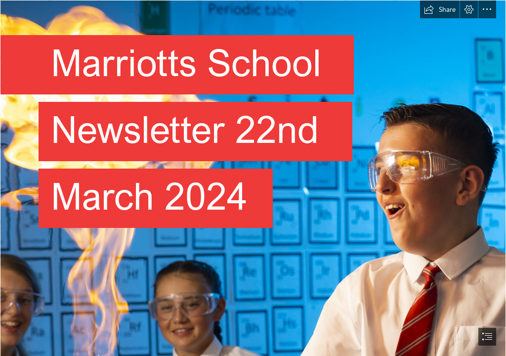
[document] (253, 178)
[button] (440, 9)
